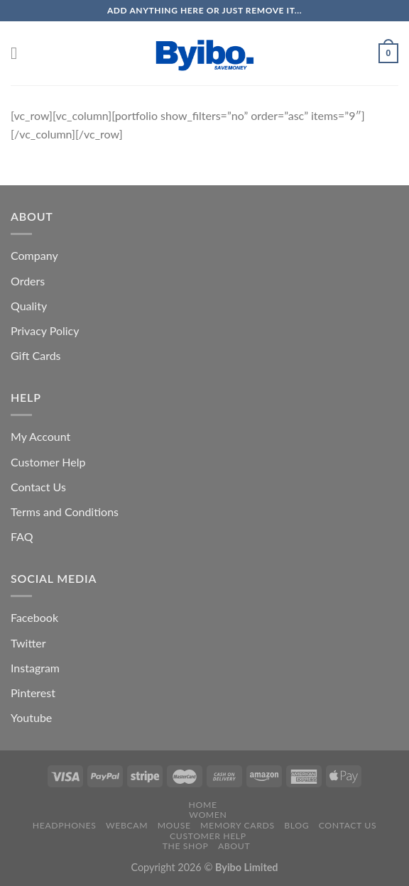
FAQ (22, 536)
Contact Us (38, 486)
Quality (29, 305)
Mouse (174, 825)
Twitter (28, 643)
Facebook (34, 617)
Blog (296, 825)
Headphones (65, 825)
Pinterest (33, 692)
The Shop (186, 846)
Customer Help (48, 462)
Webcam (127, 825)
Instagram (35, 667)
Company (34, 255)
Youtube (31, 717)
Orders (28, 281)
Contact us (347, 825)
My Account (40, 436)
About (234, 846)
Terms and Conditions (65, 511)
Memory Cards (237, 825)
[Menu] (19, 52)
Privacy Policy (45, 330)
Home (203, 804)
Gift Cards (36, 355)
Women (208, 814)
